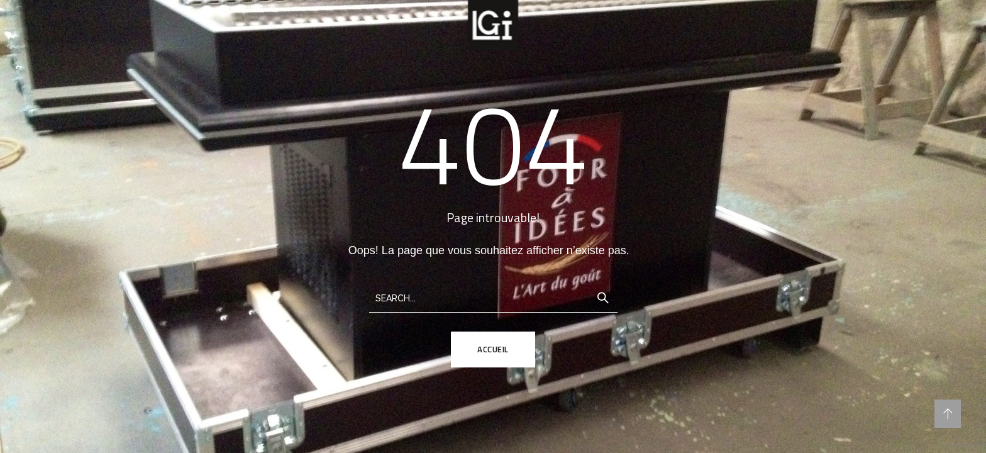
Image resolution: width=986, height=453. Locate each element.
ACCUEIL (493, 349)
